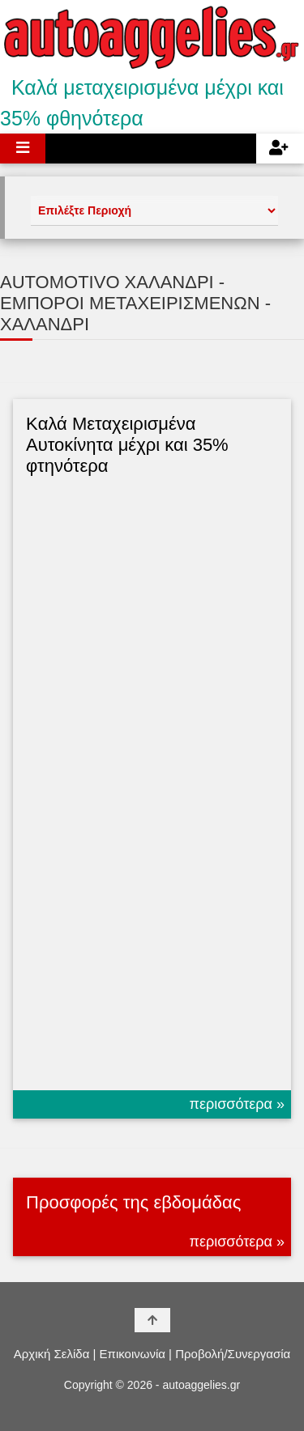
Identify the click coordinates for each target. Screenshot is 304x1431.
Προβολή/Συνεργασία (232, 1354)
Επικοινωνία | (136, 1354)
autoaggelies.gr (201, 1384)
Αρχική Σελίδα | (55, 1354)
